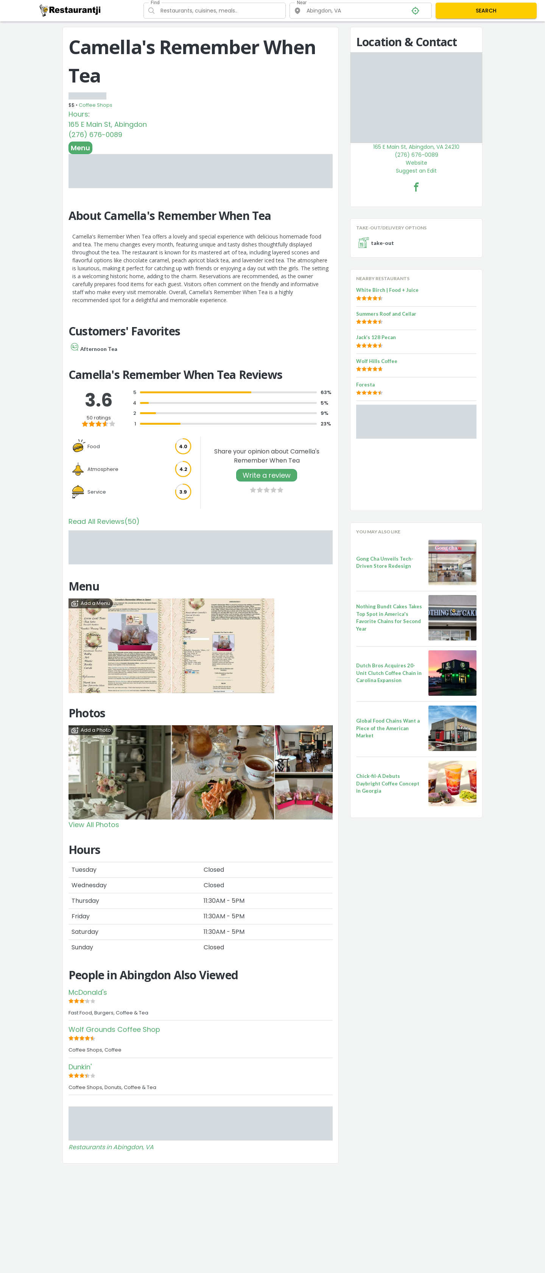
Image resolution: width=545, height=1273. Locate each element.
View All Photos (94, 824)
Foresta (365, 385)
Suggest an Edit (416, 171)
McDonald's (88, 992)
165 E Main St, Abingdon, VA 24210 (416, 147)
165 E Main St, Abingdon (108, 124)
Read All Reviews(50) (104, 521)
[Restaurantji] (70, 10)
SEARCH (486, 10)
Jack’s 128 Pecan (376, 337)
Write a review (267, 475)
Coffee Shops (95, 105)
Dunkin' (80, 1067)
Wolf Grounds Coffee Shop (114, 1029)
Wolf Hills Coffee (376, 361)
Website (416, 163)
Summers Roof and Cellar (386, 314)
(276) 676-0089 (95, 134)
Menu (80, 148)
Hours (78, 114)
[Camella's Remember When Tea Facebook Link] (416, 187)
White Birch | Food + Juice (387, 290)
